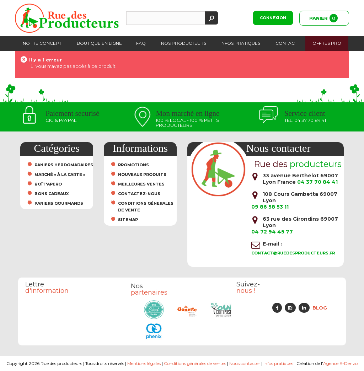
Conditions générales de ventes (195, 363)
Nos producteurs (183, 43)
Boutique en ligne (99, 43)
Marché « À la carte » (59, 174)
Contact (286, 43)
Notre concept (42, 43)
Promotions (133, 164)
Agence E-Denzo (340, 363)
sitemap (128, 219)
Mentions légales (144, 363)
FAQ (141, 43)
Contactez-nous (139, 193)
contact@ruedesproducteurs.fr (293, 253)
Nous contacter (245, 363)
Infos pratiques (240, 43)
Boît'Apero (48, 184)
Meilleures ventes (141, 184)
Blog (319, 308)
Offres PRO (326, 43)
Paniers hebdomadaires (63, 164)
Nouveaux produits (142, 174)
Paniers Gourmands (58, 203)
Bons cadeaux (51, 193)
